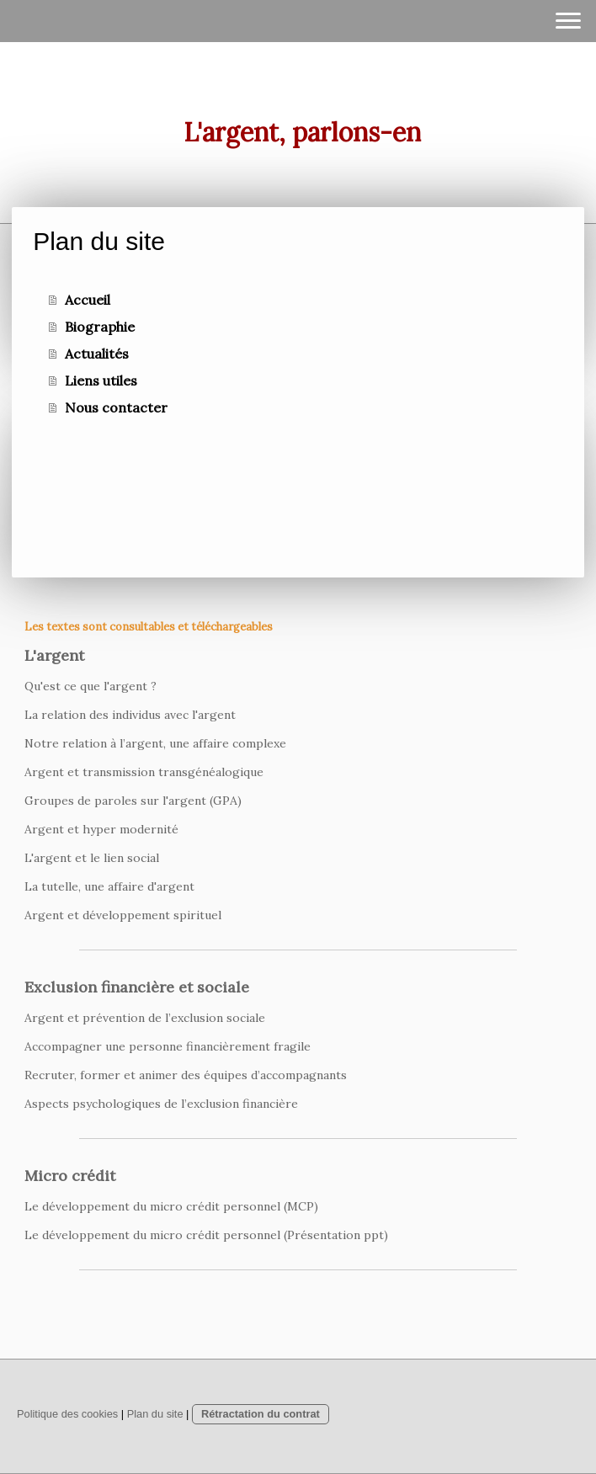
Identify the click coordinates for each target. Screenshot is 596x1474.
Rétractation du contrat (260, 1413)
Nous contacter (116, 407)
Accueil (87, 299)
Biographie (100, 326)
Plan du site (155, 1413)
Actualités (97, 353)
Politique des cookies (67, 1413)
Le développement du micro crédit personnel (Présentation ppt (204, 1235)
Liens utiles (101, 380)
